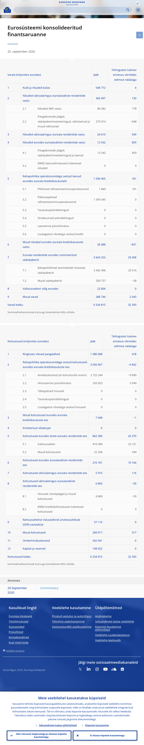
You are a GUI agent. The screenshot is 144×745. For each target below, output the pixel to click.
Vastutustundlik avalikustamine (71, 626)
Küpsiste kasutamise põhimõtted (108, 628)
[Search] (70, 9)
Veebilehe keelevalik (108, 640)
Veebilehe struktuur (15, 650)
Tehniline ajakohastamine (68, 621)
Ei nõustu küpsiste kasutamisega (107, 735)
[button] (138, 3)
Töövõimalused (18, 621)
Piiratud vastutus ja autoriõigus (71, 616)
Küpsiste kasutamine (97, 725)
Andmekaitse (103, 616)
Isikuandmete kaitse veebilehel (114, 621)
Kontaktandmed (19, 637)
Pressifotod (16, 632)
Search (127, 9)
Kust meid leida (18, 642)
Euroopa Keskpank (20, 616)
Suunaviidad (16, 626)
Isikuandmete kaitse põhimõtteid (58, 725)
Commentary (49, 588)
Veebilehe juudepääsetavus (112, 635)
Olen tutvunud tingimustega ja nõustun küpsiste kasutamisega (41, 735)
